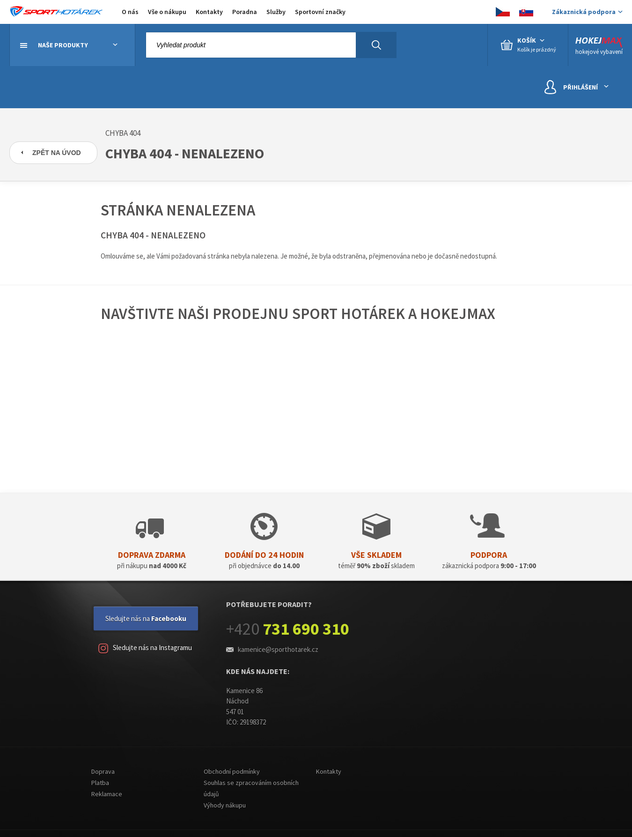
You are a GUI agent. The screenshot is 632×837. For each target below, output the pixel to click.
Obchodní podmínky (232, 771)
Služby (276, 11)
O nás (130, 11)
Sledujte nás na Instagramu (145, 648)
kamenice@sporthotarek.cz (278, 649)
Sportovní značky (320, 11)
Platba (100, 782)
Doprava (103, 771)
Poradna (244, 11)
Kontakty (209, 11)
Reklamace (106, 794)
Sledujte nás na (145, 618)
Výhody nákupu (225, 805)
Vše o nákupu (167, 11)
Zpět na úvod (56, 152)
